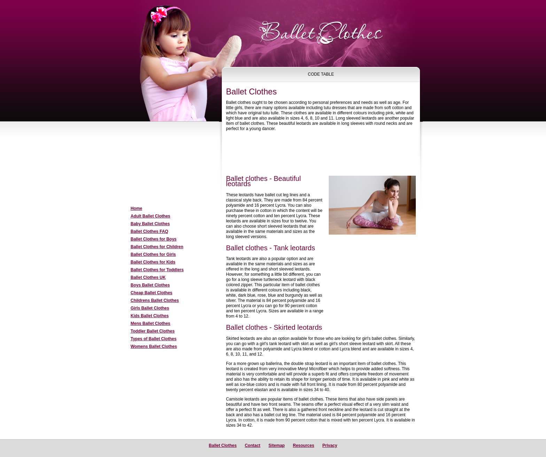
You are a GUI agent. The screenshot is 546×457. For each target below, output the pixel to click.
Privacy (329, 445)
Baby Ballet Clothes (150, 223)
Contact (252, 445)
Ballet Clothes (223, 445)
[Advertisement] (168, 164)
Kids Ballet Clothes (150, 315)
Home (136, 208)
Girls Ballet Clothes (150, 308)
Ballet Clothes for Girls (153, 254)
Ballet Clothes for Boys (154, 239)
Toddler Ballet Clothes (152, 331)
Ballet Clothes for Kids (153, 262)
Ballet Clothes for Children (157, 246)
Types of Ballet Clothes (154, 338)
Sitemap (276, 445)
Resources (303, 445)
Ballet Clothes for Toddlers (157, 269)
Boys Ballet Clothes (150, 285)
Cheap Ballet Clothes (151, 292)
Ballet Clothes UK (148, 277)
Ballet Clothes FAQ (149, 231)
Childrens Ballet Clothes (155, 300)
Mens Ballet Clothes (150, 323)
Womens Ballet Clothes (154, 346)
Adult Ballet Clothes (150, 216)
